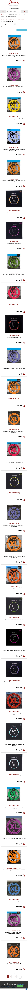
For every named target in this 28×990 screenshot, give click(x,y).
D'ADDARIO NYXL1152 (14, 774)
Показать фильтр (21, 30)
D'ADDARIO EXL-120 (14, 85)
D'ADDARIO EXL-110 (14, 53)
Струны (2, 16)
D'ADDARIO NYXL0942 (14, 241)
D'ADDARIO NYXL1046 (14, 210)
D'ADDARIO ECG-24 (14, 523)
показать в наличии (8, 26)
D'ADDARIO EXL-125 (14, 116)
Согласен (20, 986)
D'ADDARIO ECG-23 (14, 429)
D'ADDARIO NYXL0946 (14, 492)
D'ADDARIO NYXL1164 (14, 680)
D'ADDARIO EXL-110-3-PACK (14, 868)
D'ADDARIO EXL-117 (14, 273)
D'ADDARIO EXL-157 (14, 304)
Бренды (2, 14)
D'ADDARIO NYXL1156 (14, 617)
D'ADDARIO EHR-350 (14, 899)
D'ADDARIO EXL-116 (14, 147)
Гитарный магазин (19, 14)
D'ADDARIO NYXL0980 (14, 649)
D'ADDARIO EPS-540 (14, 711)
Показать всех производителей (14, 973)
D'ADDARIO (11, 14)
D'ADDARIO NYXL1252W (14, 743)
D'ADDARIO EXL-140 (14, 179)
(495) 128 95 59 (14, 7)
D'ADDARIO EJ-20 (14, 586)
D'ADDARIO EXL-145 (14, 461)
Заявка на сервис (14, 8)
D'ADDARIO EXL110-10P (14, 555)
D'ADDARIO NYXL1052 (14, 335)
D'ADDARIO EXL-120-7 (14, 931)
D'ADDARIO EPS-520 (14, 837)
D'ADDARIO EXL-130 (14, 805)
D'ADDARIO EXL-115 (14, 367)
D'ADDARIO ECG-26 (14, 962)
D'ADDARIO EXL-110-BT (14, 398)
